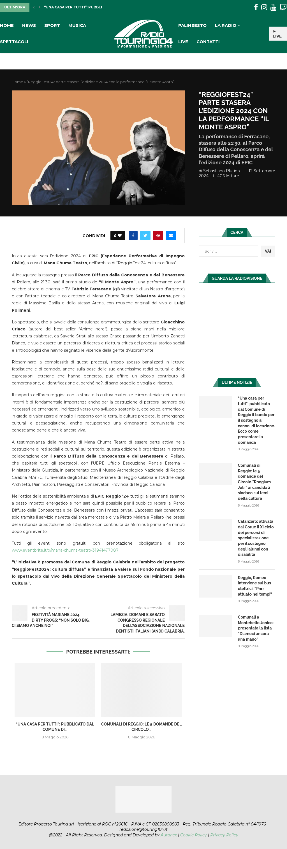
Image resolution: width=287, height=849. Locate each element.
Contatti (208, 41)
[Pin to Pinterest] (158, 235)
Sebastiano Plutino (221, 170)
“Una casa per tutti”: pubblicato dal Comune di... (95, 7)
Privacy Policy (224, 835)
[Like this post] (120, 235)
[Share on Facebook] (133, 235)
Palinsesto (192, 25)
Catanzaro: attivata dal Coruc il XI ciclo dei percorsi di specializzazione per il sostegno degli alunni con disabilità (256, 538)
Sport (52, 25)
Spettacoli (14, 41)
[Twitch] (283, 7)
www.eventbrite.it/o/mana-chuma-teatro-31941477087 (65, 550)
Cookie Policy (193, 835)
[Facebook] (256, 7)
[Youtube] (273, 7)
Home (7, 25)
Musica (77, 25)
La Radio (225, 25)
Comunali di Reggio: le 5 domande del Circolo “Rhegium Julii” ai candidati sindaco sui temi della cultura (254, 482)
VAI (268, 251)
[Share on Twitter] (145, 235)
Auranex (169, 835)
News (29, 25)
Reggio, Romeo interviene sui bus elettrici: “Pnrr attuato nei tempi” (255, 585)
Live (183, 41)
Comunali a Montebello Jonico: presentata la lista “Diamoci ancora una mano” (256, 628)
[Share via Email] (171, 235)
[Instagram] (264, 7)
